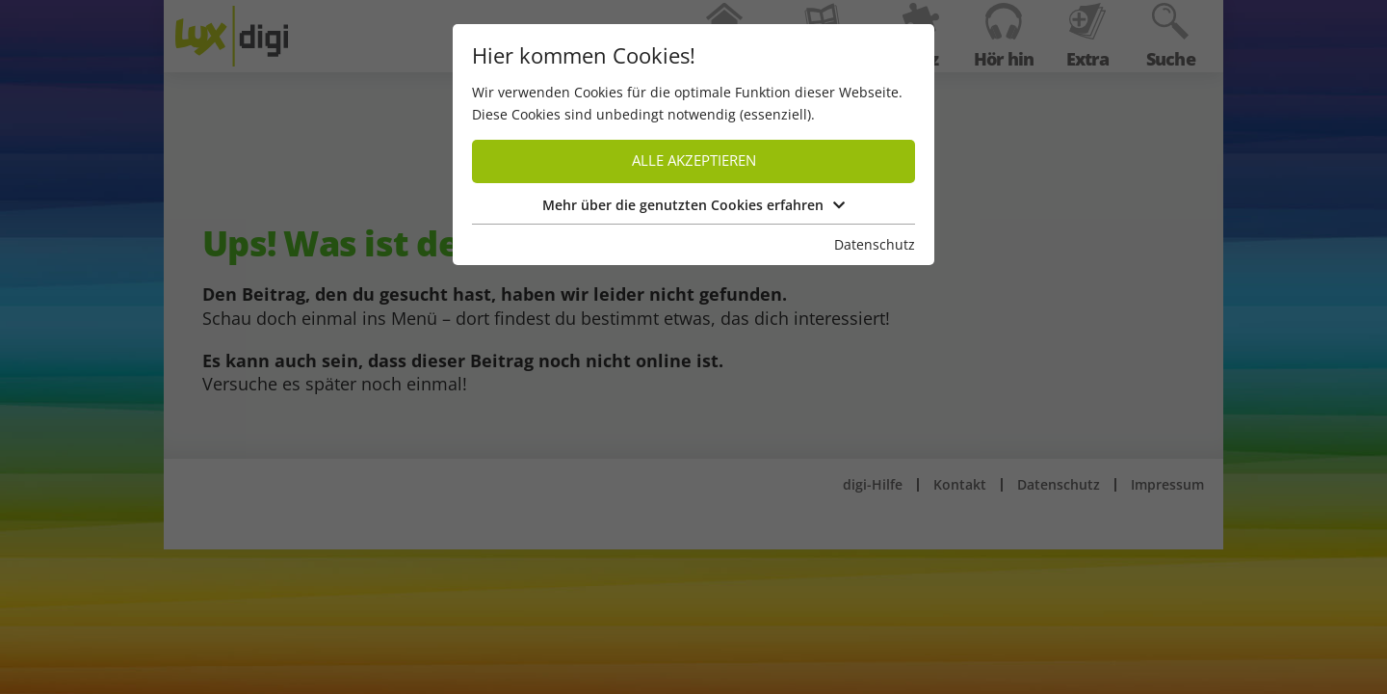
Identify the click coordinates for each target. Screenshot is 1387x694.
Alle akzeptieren (694, 160)
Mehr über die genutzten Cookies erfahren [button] (693, 205)
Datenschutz (874, 244)
